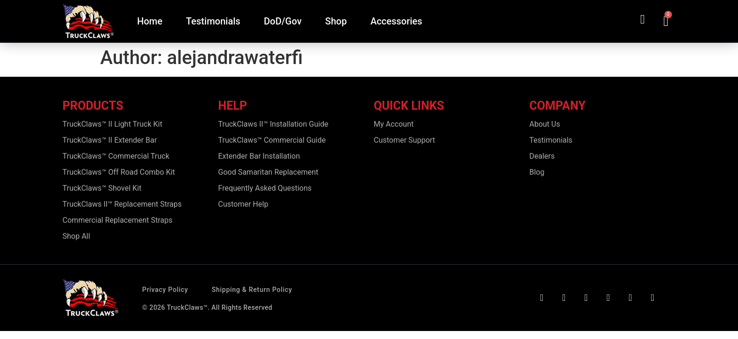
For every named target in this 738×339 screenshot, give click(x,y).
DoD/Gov (283, 21)
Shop (336, 21)
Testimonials (213, 21)
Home (150, 21)
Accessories (396, 21)
